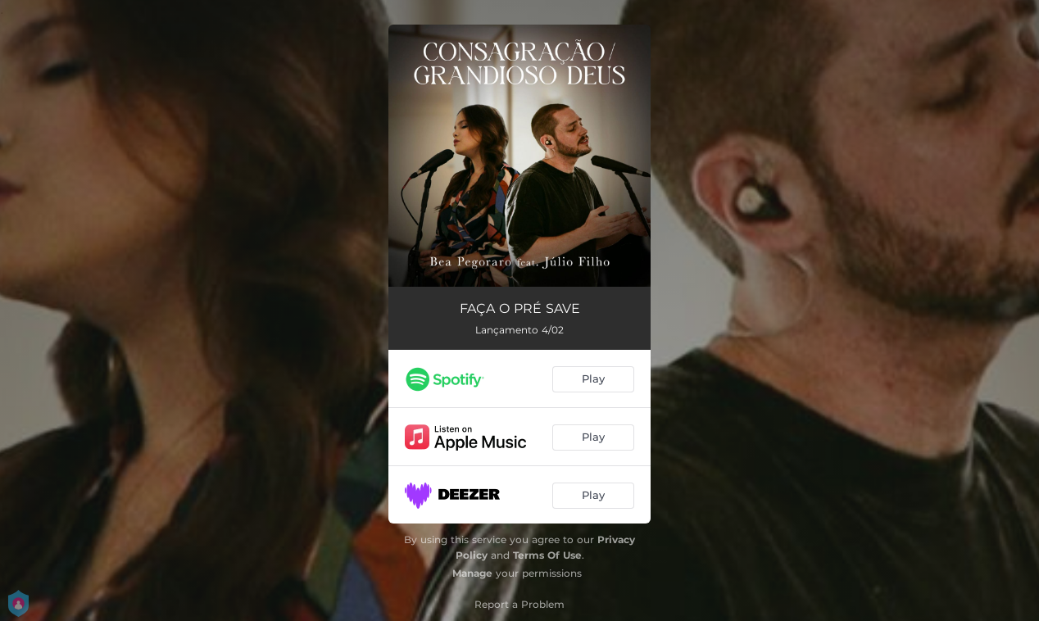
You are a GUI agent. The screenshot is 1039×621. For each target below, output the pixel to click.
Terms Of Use (547, 555)
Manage (472, 573)
